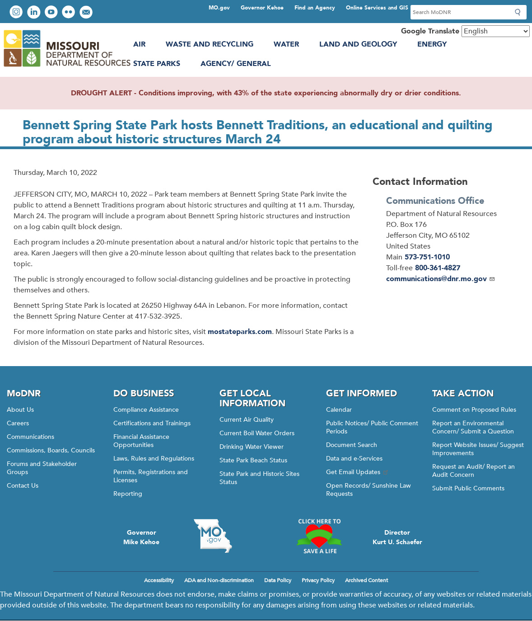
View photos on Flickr (69, 12)
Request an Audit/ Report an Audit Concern (473, 470)
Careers (18, 423)
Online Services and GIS (377, 7)
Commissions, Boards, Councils (51, 450)
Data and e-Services (354, 458)
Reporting (127, 493)
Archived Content (366, 580)
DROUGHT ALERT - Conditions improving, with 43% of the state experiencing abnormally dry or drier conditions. (266, 93)
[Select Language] (496, 31)
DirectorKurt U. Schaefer (397, 537)
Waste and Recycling (209, 44)
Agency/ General (236, 64)
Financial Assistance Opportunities (141, 441)
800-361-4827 (437, 268)
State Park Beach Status (253, 460)
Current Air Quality (246, 419)
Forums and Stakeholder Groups (42, 468)
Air (139, 44)
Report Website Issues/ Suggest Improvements (478, 449)
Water (286, 44)
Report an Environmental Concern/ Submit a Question (473, 427)
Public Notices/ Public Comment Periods (372, 427)
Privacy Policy (318, 580)
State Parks (156, 64)
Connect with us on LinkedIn (34, 12)
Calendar (339, 409)
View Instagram (17, 12)
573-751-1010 (427, 257)
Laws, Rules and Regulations (153, 458)
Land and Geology (358, 44)
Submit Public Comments (468, 488)
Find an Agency (314, 7)
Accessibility (159, 580)
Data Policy (277, 580)
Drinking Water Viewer (251, 446)
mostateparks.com (240, 332)
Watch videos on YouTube (52, 12)
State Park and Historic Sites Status (259, 478)
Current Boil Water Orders (256, 433)
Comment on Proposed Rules (474, 409)
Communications (30, 437)
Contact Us (22, 485)
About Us (20, 409)
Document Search (351, 445)
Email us (86, 12)
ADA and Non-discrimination (219, 580)
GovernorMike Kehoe (141, 537)
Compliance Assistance (146, 409)
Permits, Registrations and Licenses (150, 476)
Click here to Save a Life (319, 536)
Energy (432, 44)
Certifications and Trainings (152, 423)
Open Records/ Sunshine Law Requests (368, 489)
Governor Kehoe (262, 7)
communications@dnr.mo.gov (440, 279)
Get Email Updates (357, 472)
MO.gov (219, 7)
